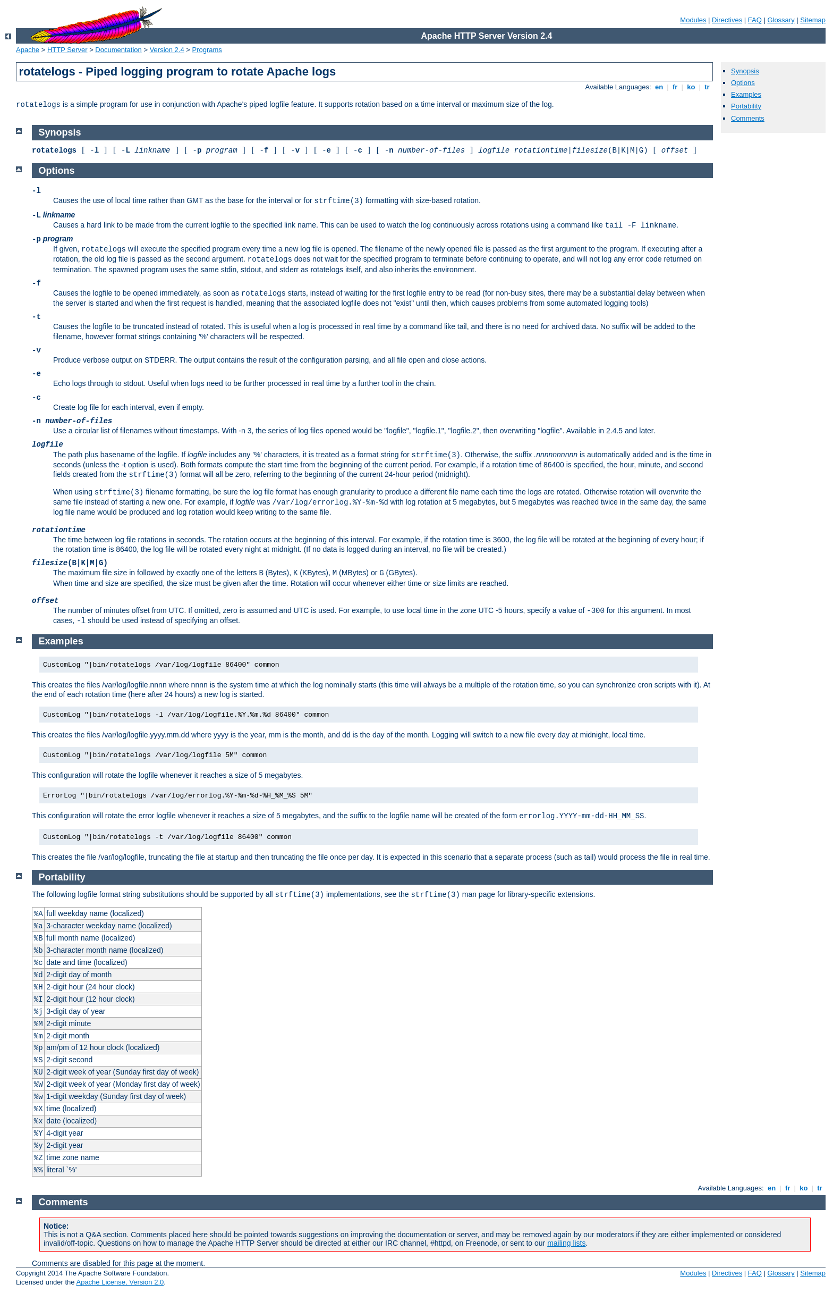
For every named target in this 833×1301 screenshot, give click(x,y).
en (659, 87)
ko (691, 87)
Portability (746, 106)
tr (707, 87)
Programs (207, 50)
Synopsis (745, 71)
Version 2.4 (167, 50)
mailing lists (566, 1243)
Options (743, 83)
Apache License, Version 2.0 (120, 1282)
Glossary (780, 20)
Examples (746, 94)
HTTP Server (67, 50)
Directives (727, 20)
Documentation (118, 50)
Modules (693, 20)
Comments (747, 118)
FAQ (755, 20)
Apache (27, 50)
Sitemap (813, 20)
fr (674, 87)
